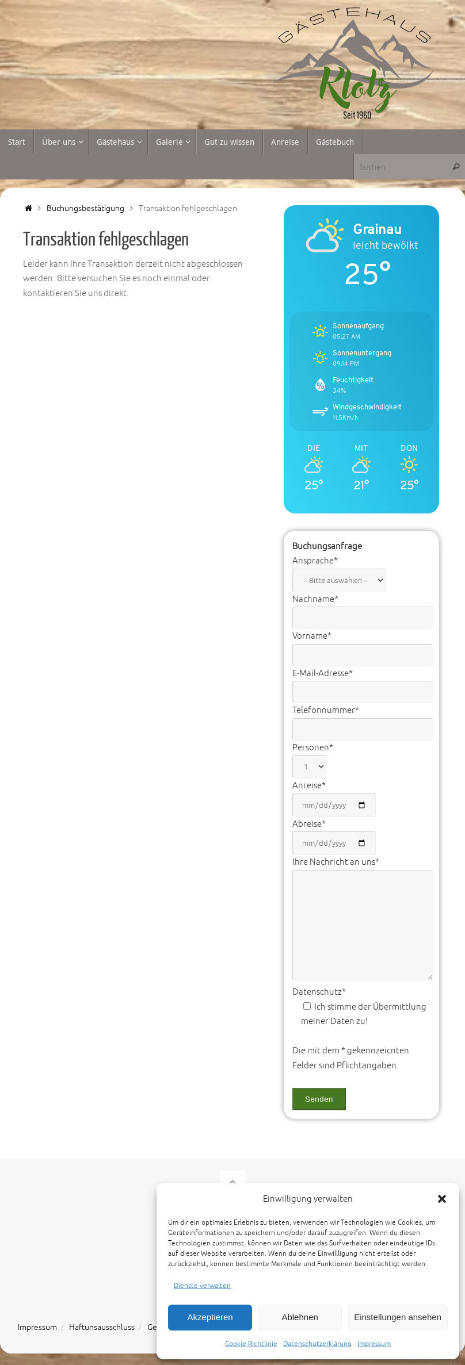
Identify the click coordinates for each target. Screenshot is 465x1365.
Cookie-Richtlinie (251, 1344)
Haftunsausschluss (102, 1327)
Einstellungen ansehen (397, 1317)
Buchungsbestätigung (85, 208)
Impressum (374, 1344)
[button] (442, 1199)
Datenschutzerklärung (317, 1344)
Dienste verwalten (202, 1286)
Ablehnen (299, 1317)
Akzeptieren (209, 1317)
